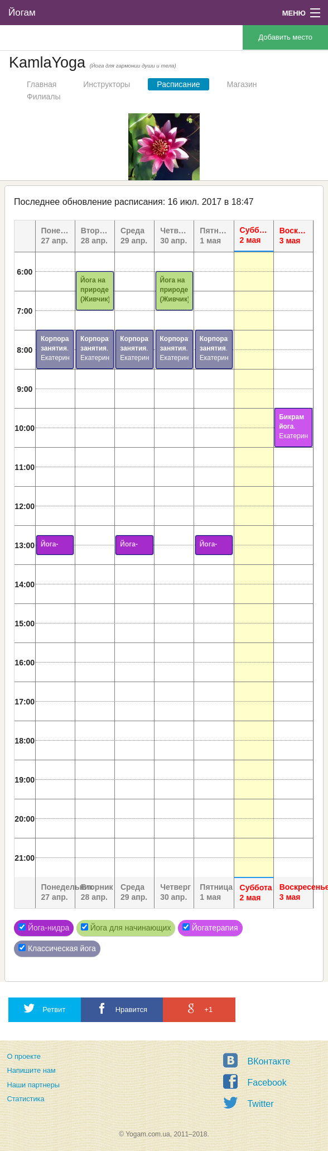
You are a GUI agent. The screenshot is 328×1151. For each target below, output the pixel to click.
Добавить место (285, 37)
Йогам (22, 12)
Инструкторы (106, 84)
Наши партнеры (33, 1085)
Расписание (178, 84)
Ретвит (44, 1008)
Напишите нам (31, 1070)
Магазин (242, 84)
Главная (41, 84)
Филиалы (43, 96)
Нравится (122, 1008)
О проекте (23, 1056)
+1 (199, 1008)
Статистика (25, 1099)
